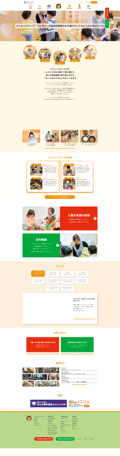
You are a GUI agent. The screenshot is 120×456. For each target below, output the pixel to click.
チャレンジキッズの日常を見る (60, 200)
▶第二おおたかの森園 (52, 436)
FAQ (61, 427)
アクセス (81, 2)
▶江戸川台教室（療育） (53, 439)
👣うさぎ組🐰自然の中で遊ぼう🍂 (49, 183)
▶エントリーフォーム (77, 436)
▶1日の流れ (36, 431)
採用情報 (79, 6)
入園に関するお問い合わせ (43, 446)
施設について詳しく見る (84, 320)
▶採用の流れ (75, 427)
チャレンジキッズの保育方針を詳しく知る (60, 150)
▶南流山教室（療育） (52, 441)
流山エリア (32, 1)
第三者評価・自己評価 (65, 432)
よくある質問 (88, 6)
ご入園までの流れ (64, 425)
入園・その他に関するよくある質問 (43, 359)
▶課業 (35, 427)
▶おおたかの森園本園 (52, 434)
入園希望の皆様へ (69, 6)
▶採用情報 (74, 429)
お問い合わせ (94, 2)
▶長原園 (50, 429)
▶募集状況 (74, 431)
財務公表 (62, 434)
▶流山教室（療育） (52, 438)
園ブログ (49, 6)
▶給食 (35, 429)
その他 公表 (63, 438)
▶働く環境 (74, 425)
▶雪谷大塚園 (50, 427)
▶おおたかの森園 (51, 432)
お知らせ (87, 2)
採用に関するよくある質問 (77, 359)
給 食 (31, 3)
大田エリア (28, 1)
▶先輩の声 (74, 432)
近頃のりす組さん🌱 (48, 169)
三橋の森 (27, 3)
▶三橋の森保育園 (51, 425)
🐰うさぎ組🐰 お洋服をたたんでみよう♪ (82, 169)
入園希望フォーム (64, 429)
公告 (61, 436)
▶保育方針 (36, 425)
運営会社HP (79, 392)
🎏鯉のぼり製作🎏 (81, 183)
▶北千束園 (50, 431)
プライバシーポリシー (65, 439)
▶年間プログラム (38, 432)
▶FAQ (73, 434)
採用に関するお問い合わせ (65, 446)
